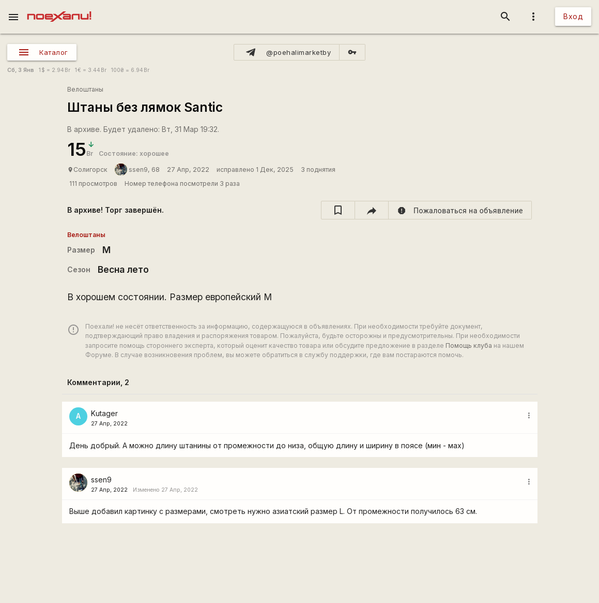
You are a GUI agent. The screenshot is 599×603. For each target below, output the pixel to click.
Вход (573, 16)
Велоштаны (85, 89)
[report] (460, 210)
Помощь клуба (469, 345)
